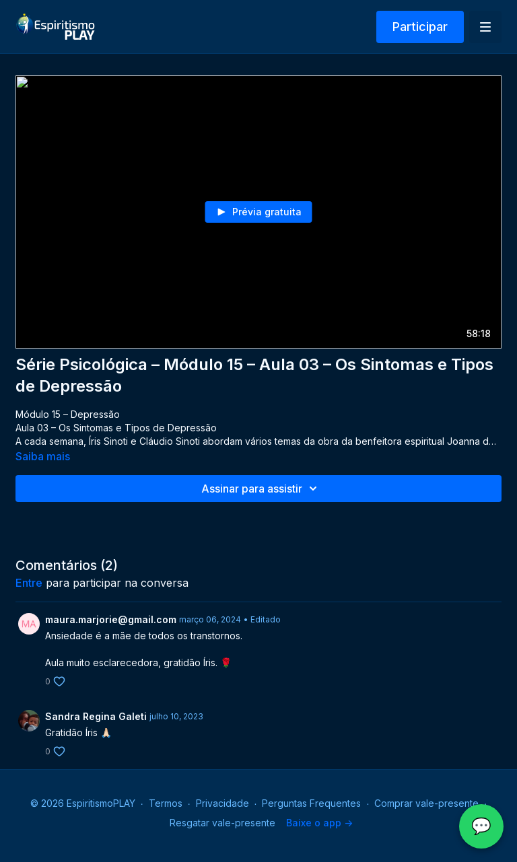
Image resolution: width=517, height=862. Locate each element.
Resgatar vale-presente (222, 822)
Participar (420, 27)
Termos (165, 803)
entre (28, 582)
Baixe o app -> (319, 822)
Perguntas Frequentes (311, 803)
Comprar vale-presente (426, 803)
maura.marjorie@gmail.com (110, 619)
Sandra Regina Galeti (96, 716)
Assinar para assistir (261, 488)
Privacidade (222, 803)
